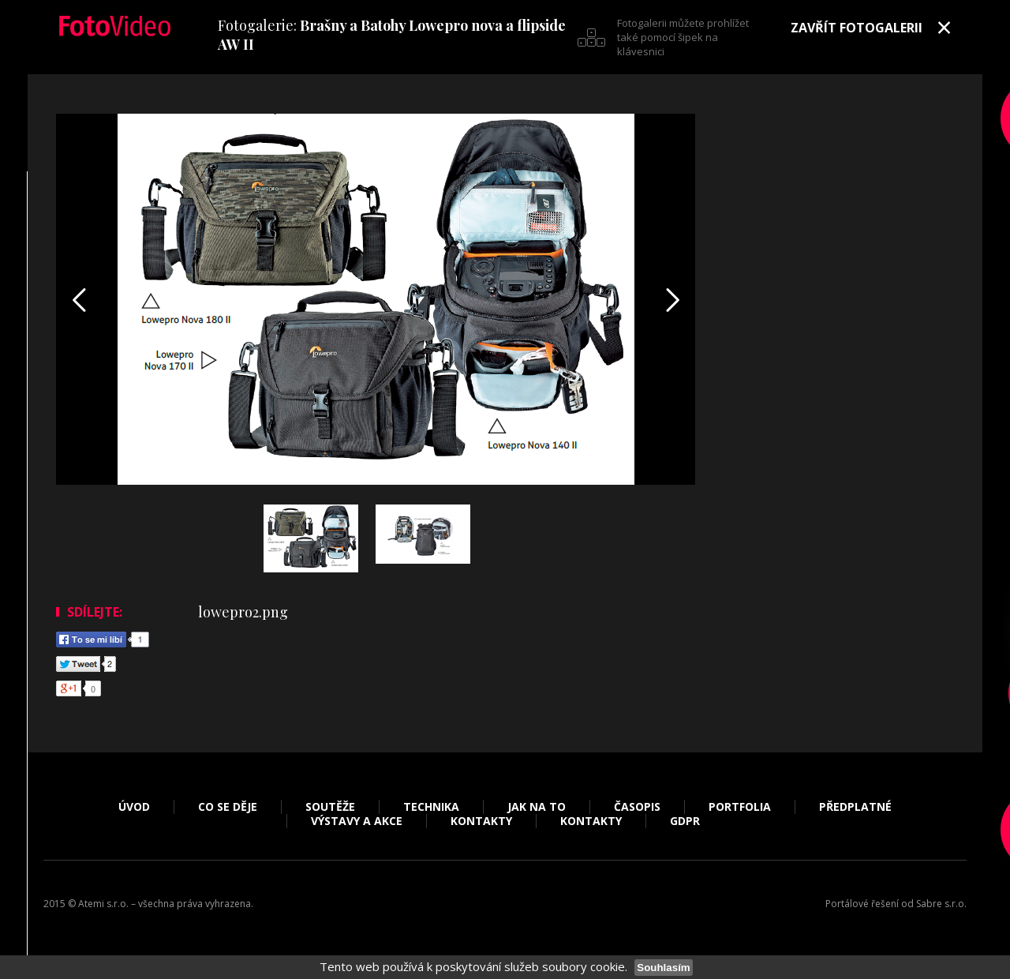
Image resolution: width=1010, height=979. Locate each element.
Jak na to (536, 807)
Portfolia (740, 807)
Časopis (637, 807)
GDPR (685, 821)
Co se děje (227, 807)
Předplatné (855, 807)
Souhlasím (663, 967)
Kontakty (481, 821)
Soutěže (330, 807)
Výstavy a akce (356, 821)
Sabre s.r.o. (941, 903)
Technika (431, 807)
